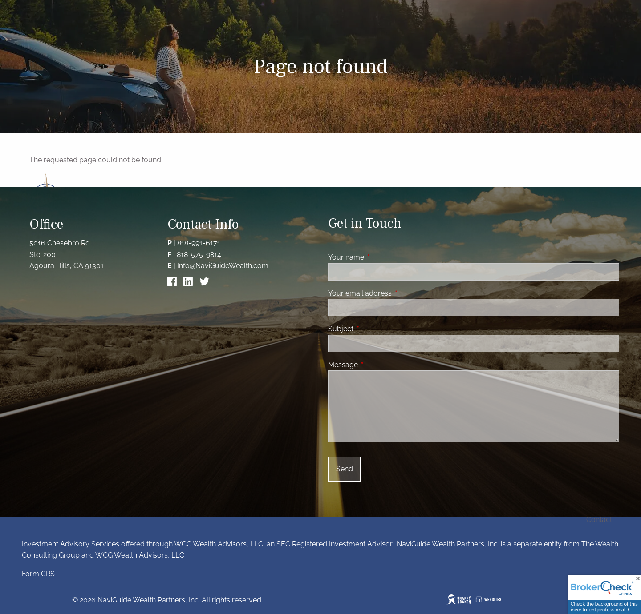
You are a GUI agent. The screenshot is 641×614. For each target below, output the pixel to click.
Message (377, 365)
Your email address (394, 293)
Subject (375, 329)
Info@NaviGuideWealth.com (222, 265)
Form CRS (38, 574)
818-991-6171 (198, 243)
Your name (380, 257)
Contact (599, 519)
